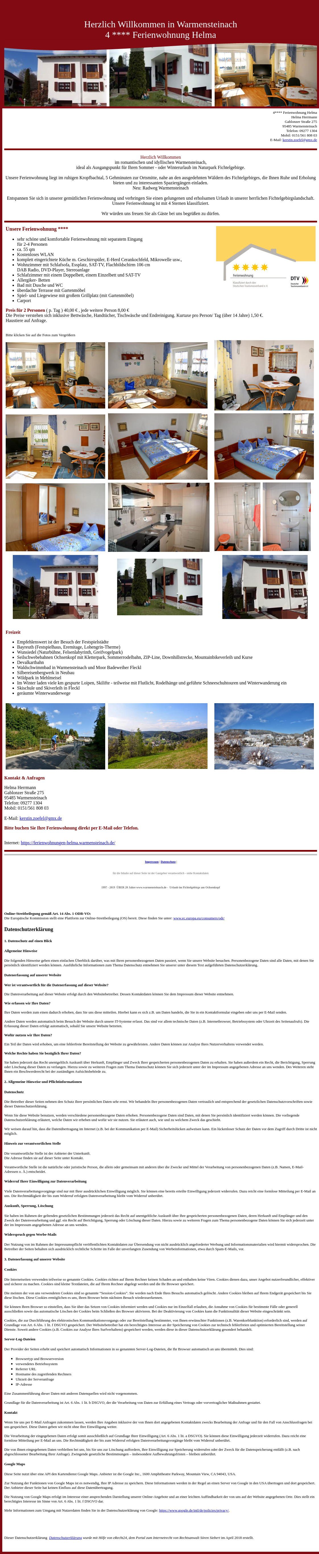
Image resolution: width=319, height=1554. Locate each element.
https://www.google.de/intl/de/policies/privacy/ (194, 1510)
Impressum (152, 861)
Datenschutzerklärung (65, 1538)
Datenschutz (168, 861)
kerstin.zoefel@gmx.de (41, 818)
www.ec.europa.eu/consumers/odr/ (199, 918)
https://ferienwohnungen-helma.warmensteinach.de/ (68, 842)
